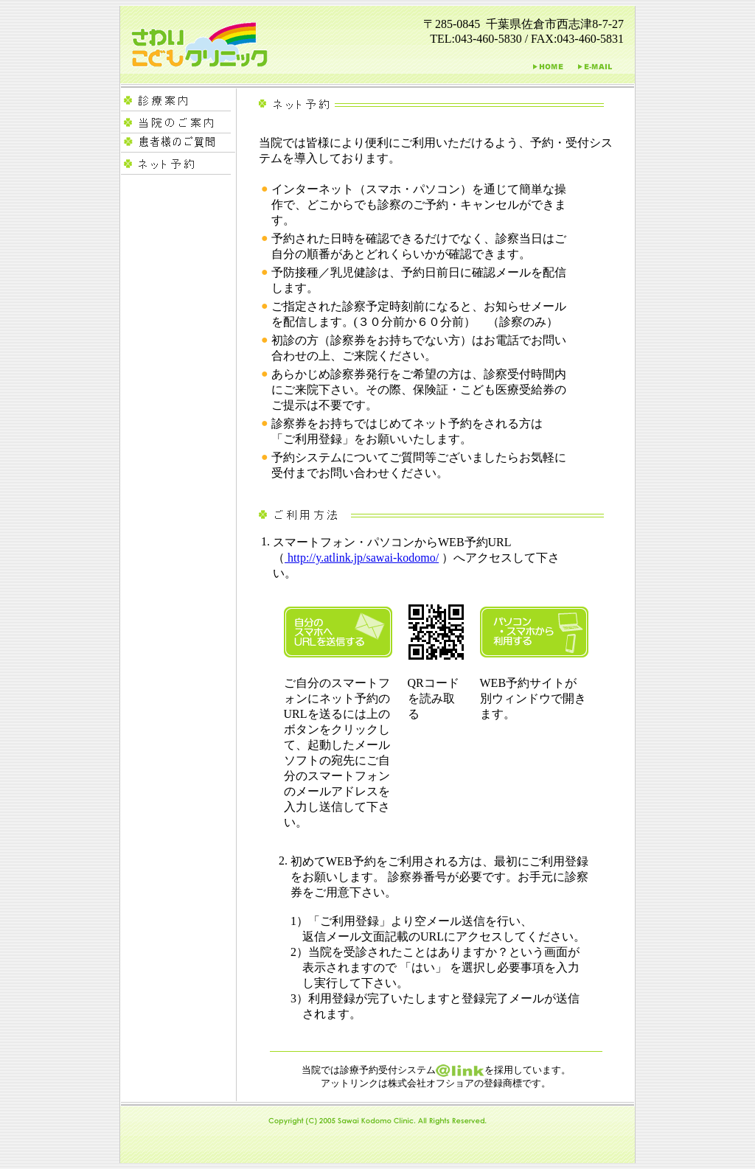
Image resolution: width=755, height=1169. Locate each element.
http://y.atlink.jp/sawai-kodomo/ (362, 557)
